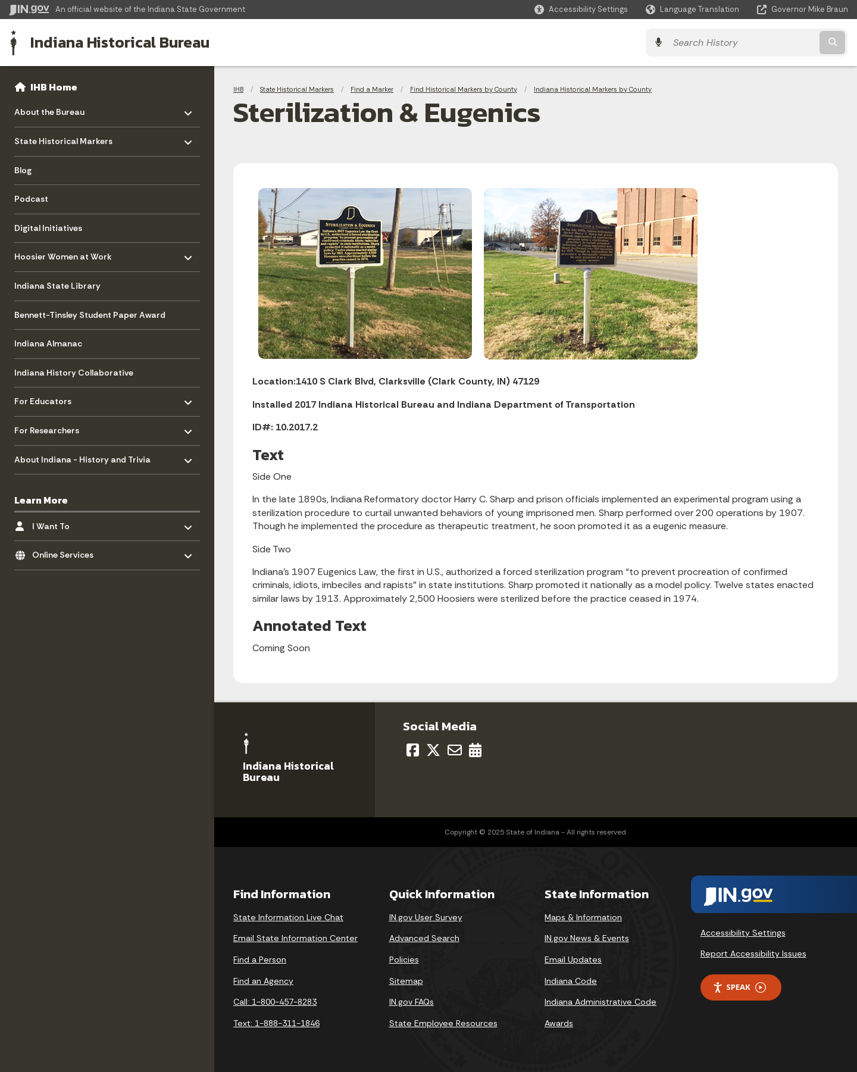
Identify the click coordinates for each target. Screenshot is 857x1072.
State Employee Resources (443, 1023)
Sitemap (406, 980)
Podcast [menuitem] (31, 198)
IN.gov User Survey (425, 917)
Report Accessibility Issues (753, 953)
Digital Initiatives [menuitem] (48, 228)
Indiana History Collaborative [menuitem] (73, 372)
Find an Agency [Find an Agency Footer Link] (263, 980)
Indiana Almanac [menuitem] (48, 343)
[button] (581, 9)
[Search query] (745, 42)
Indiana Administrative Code (600, 1001)
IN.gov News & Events (587, 938)
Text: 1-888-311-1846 (276, 1023)
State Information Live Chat (288, 917)
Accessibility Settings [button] (743, 932)
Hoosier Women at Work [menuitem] (63, 254)
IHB (238, 89)
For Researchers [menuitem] (49, 428)
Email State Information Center (295, 938)
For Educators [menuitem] (49, 398)
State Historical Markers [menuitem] (63, 138)
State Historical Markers (297, 89)
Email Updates (573, 959)
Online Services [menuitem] (67, 552)
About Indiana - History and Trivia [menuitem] (82, 456)
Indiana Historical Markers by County (593, 89)
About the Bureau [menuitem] (49, 109)
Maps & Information (583, 917)
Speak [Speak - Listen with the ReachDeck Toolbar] (739, 987)
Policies (404, 959)
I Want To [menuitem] (67, 523)
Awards (559, 1023)
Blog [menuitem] (23, 170)
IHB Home (53, 86)
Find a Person (259, 959)
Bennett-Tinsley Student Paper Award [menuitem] (89, 315)
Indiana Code (571, 980)
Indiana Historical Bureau (119, 42)
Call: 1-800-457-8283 (275, 1001)
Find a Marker (372, 89)
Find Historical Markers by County (463, 89)
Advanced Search (424, 938)
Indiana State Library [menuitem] (57, 285)
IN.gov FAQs (411, 1001)
